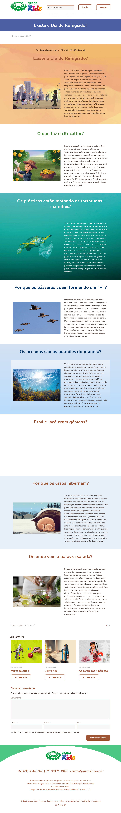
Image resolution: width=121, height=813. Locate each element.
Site (79, 722)
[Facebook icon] (58, 805)
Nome (14, 722)
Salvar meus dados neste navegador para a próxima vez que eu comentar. (46, 732)
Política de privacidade (91, 801)
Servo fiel (51, 671)
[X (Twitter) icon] (60, 805)
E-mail (47, 722)
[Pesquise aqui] (60, 7)
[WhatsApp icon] (56, 805)
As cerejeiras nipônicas (93, 671)
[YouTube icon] (63, 805)
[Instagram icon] (65, 805)
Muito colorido (20, 671)
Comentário (17, 698)
